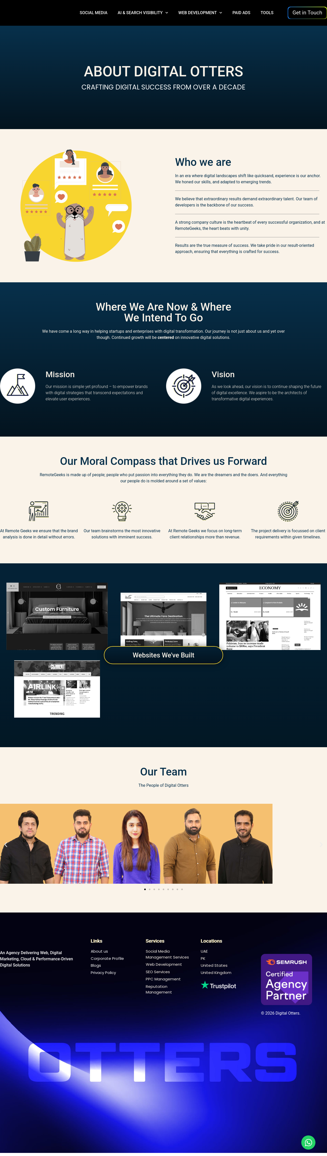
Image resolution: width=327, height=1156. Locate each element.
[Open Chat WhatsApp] (308, 1142)
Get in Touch (307, 13)
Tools (267, 12)
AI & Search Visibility (143, 12)
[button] (6, 845)
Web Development (200, 12)
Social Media (93, 12)
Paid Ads (241, 12)
